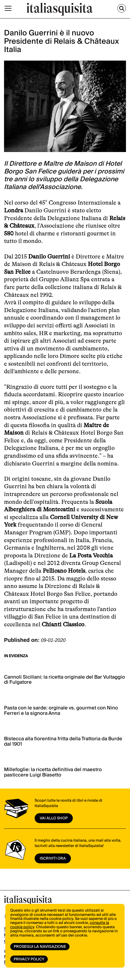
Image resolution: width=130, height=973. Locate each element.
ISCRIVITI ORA (53, 858)
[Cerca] (121, 8)
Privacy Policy (29, 959)
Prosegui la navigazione (40, 947)
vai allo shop (54, 818)
